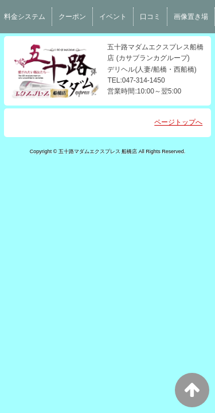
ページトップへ (178, 122)
